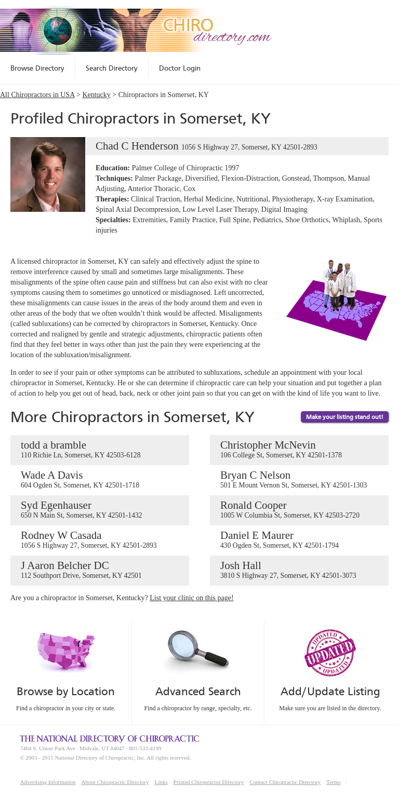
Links (161, 782)
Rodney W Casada (100, 540)
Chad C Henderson (163, 146)
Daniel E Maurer (299, 540)
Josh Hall (299, 570)
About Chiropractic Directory (115, 782)
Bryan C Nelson (299, 480)
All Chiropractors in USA (37, 95)
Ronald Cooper (299, 510)
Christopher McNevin (299, 450)
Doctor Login (180, 68)
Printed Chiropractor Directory (209, 782)
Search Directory (112, 68)
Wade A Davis (100, 480)
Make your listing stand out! (344, 417)
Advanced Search (198, 691)
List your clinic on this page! (191, 598)
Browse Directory (37, 68)
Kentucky (96, 95)
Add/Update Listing (330, 691)
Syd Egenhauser (100, 510)
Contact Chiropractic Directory (285, 782)
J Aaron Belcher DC (100, 570)
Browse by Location (66, 691)
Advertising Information (47, 782)
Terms (333, 782)
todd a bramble (100, 450)
